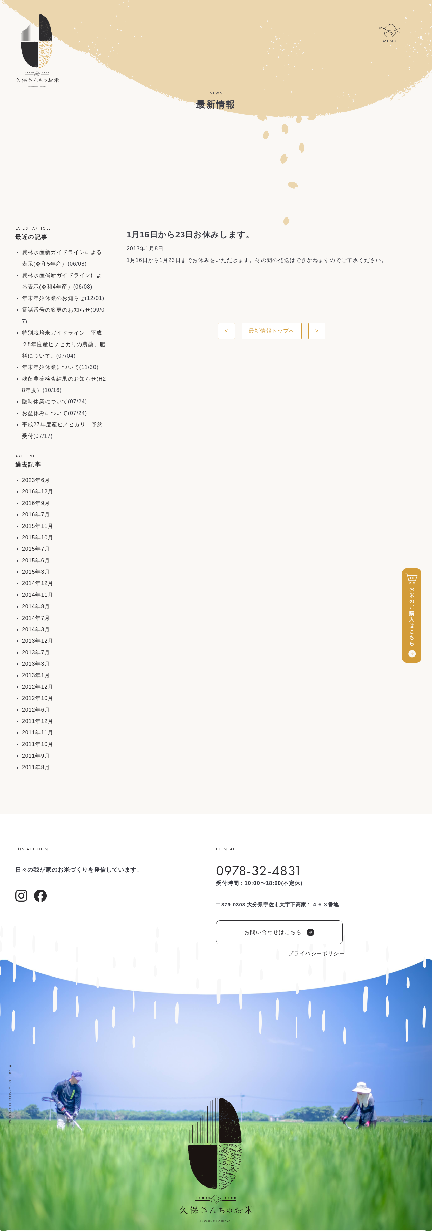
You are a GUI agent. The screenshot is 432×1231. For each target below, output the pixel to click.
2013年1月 (36, 675)
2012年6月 (36, 710)
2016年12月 (37, 491)
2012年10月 (37, 698)
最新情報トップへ (272, 331)
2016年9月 (36, 503)
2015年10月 (37, 537)
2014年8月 (36, 606)
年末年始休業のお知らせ (53, 298)
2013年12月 (37, 641)
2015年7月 (36, 549)
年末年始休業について (50, 367)
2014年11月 (37, 595)
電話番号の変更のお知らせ (56, 310)
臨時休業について (45, 401)
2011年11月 (37, 732)
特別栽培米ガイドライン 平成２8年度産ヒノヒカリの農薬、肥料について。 (63, 344)
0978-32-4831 (259, 870)
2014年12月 (37, 583)
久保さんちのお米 (37, 50)
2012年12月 (37, 687)
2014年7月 (36, 618)
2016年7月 (36, 514)
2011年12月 (37, 721)
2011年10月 (37, 744)
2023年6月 (36, 480)
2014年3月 (36, 629)
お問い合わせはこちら (279, 932)
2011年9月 (36, 756)
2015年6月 (36, 560)
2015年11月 (37, 526)
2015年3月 (36, 572)
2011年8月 (36, 767)
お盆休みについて (45, 413)
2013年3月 (36, 664)
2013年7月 (36, 652)
